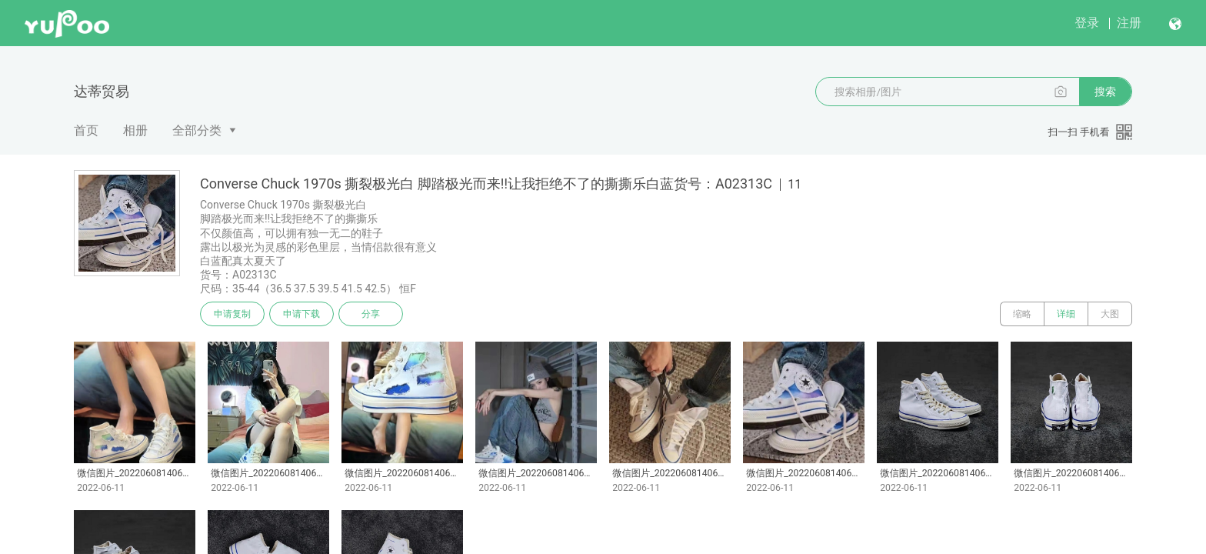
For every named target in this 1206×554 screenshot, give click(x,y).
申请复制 (232, 314)
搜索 (1105, 91)
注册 (1129, 22)
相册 (135, 130)
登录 (1086, 22)
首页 (86, 130)
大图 (1110, 314)
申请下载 (301, 314)
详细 (1066, 314)
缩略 (1022, 314)
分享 (370, 314)
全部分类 (197, 130)
